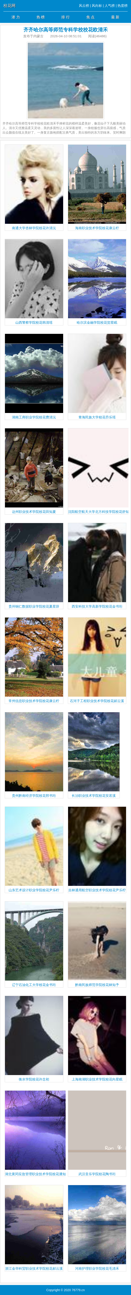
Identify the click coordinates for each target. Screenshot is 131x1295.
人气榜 (110, 5)
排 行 (65, 17)
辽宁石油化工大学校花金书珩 (34, 944)
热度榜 (122, 5)
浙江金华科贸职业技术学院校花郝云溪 (34, 1227)
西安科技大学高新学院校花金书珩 (97, 565)
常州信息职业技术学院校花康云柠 (34, 660)
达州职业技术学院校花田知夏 (34, 471)
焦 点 (90, 17)
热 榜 (41, 17)
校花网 (9, 5)
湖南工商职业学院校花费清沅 (34, 376)
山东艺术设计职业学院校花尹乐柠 (34, 849)
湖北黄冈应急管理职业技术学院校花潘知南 (37, 1133)
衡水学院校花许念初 (34, 1038)
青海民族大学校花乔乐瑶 (97, 376)
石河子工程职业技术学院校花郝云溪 (97, 660)
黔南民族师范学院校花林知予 (97, 944)
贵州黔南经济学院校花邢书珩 (34, 754)
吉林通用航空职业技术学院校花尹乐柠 (97, 849)
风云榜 (84, 5)
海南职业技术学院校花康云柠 (97, 187)
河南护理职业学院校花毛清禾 (97, 1227)
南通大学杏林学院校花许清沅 (34, 187)
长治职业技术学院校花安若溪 (94, 754)
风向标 (97, 5)
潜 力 (15, 17)
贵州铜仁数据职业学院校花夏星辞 (34, 565)
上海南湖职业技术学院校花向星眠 (97, 1038)
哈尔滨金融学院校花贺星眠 (97, 281)
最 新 (115, 17)
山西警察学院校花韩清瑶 (34, 281)
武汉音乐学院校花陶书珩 (97, 1133)
